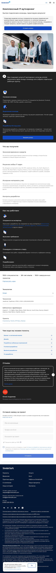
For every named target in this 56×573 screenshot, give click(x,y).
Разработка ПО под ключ (12, 127)
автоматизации (7, 228)
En (46, 2)
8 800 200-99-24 (7, 419)
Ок (32, 565)
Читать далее (8, 385)
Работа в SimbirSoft (35, 479)
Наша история (8, 486)
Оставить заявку (28, 28)
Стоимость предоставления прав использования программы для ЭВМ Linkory (21, 514)
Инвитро (23, 322)
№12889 (15, 551)
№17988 (31, 547)
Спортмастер (6, 322)
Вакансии (6, 476)
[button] (53, 376)
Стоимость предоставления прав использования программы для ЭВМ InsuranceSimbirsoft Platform (26, 516)
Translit (12, 322)
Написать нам (9, 283)
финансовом (45, 225)
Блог (30, 476)
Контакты (32, 486)
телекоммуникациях (42, 227)
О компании (7, 483)
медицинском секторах (17, 227)
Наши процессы (34, 483)
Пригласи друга (8, 479)
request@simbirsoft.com (11, 492)
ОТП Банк (17, 322)
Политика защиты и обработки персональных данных (15, 511)
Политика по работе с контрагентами (40, 511)
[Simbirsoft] (5, 2)
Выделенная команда (10, 112)
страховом (6, 227)
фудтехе (33, 227)
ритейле (27, 227)
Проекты (6, 473)
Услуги (31, 473)
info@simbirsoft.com (9, 497)
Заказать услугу (28, 139)
